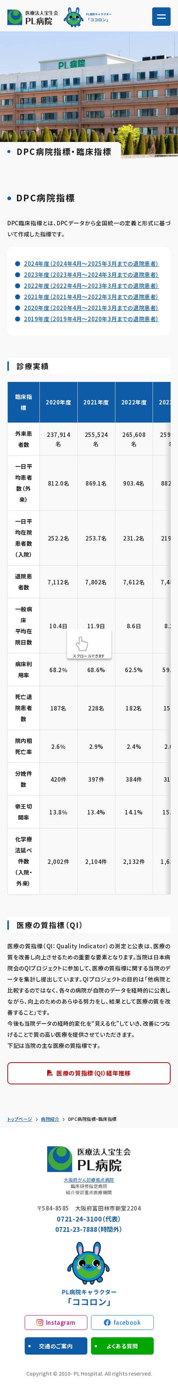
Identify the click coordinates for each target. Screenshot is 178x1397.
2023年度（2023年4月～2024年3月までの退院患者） (91, 274)
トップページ (19, 1119)
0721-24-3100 (79, 1218)
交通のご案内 (56, 1346)
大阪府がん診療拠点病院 (89, 1180)
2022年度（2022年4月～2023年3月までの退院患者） (91, 285)
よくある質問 (122, 1346)
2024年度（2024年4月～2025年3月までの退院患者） (91, 263)
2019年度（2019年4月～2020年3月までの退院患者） (91, 319)
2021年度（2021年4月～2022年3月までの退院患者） (91, 296)
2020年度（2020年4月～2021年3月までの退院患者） (91, 308)
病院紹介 (50, 1119)
